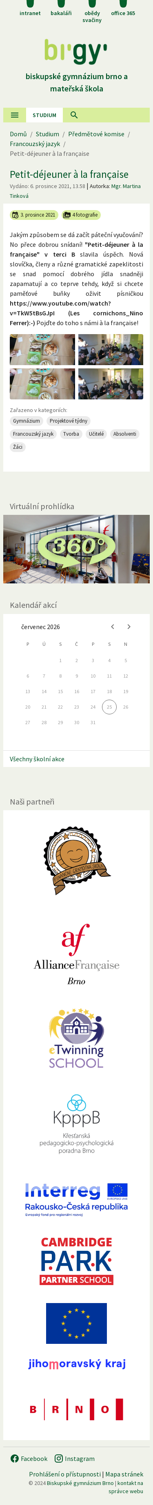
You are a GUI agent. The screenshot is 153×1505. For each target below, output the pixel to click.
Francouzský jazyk (35, 144)
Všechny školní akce (37, 759)
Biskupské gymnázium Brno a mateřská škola (77, 76)
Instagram (74, 1458)
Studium (44, 115)
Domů (18, 134)
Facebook (28, 1458)
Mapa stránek (124, 1474)
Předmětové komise (96, 134)
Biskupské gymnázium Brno (80, 1483)
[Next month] (129, 626)
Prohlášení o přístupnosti (65, 1474)
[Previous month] (112, 626)
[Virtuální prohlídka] (76, 549)
